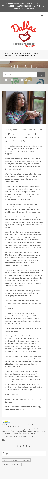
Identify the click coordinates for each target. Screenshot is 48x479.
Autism (5, 460)
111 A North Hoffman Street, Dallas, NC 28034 (20, 3)
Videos (25, 80)
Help (16, 53)
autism (33, 146)
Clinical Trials (24, 460)
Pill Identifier (25, 53)
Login (33, 55)
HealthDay (17, 436)
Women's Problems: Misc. (11, 464)
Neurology (14, 460)
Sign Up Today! (24, 55)
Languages (9, 53)
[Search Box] (20, 74)
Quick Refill (36, 53)
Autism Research (11, 331)
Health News (11, 80)
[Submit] (41, 74)
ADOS (8, 237)
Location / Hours (11, 55)
